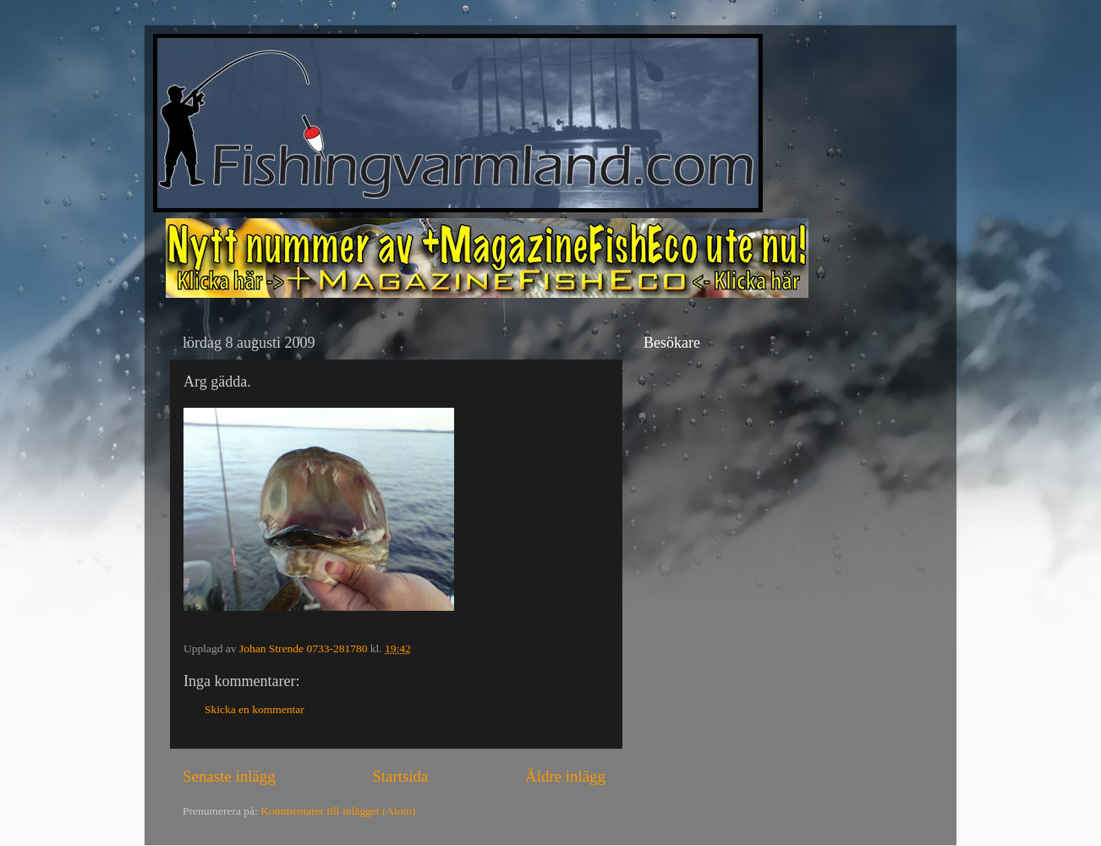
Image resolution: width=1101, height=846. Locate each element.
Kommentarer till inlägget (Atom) (337, 811)
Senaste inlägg (229, 776)
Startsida (400, 776)
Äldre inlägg (565, 776)
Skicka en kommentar (254, 709)
